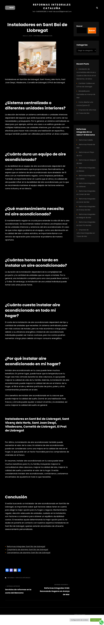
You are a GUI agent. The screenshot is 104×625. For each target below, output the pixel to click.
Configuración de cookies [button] (79, 620)
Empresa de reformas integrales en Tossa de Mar (85, 233)
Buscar (79, 26)
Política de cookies (79, 614)
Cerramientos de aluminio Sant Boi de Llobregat (28, 552)
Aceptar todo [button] (95, 620)
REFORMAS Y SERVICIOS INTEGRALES (19, 578)
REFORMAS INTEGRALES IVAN (43, 36)
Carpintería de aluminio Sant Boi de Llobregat (27, 549)
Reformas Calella (86, 140)
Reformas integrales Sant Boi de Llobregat (26, 546)
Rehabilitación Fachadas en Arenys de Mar (85, 94)
